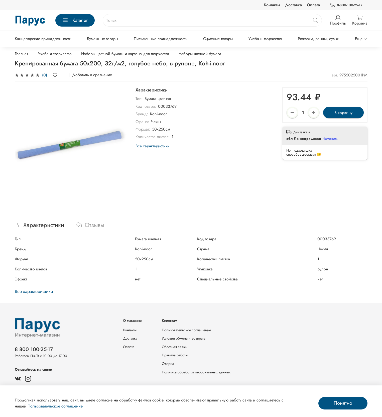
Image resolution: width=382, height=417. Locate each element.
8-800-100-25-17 (346, 5)
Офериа (168, 363)
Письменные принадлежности (161, 39)
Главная (22, 54)
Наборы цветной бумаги (200, 54)
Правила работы (175, 355)
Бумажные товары (102, 39)
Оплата (313, 5)
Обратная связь (174, 346)
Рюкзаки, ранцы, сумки (318, 39)
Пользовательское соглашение (186, 330)
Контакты (272, 5)
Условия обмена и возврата (183, 338)
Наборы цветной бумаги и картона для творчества (125, 54)
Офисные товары (218, 39)
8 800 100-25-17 (34, 349)
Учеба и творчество (265, 39)
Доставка (293, 5)
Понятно (343, 403)
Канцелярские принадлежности (43, 39)
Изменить (330, 138)
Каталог (75, 20)
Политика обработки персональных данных (196, 372)
